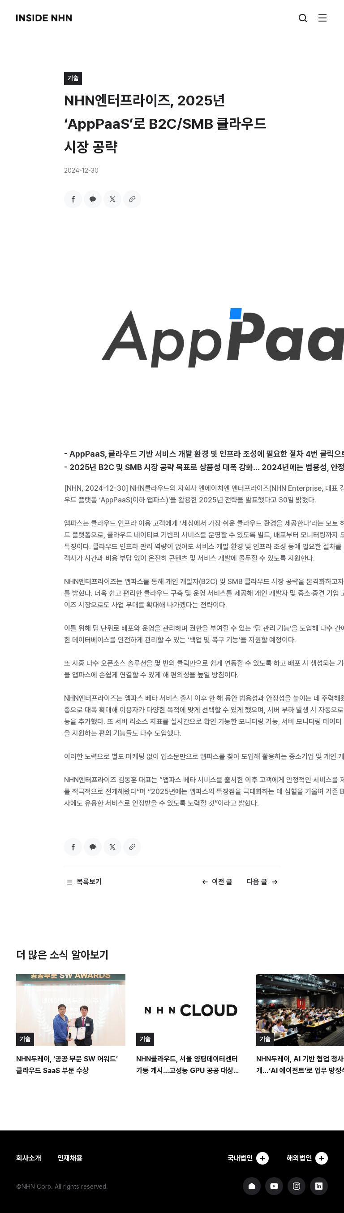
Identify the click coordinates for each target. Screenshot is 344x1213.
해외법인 (307, 1158)
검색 (302, 18)
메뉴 (322, 18)
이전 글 (222, 881)
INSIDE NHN (44, 18)
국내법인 (248, 1158)
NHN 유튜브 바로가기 (274, 1186)
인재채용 (69, 1158)
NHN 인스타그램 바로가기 (296, 1186)
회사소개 (28, 1158)
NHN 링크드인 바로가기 (319, 1186)
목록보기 (89, 881)
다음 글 (257, 881)
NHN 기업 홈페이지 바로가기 (252, 1186)
